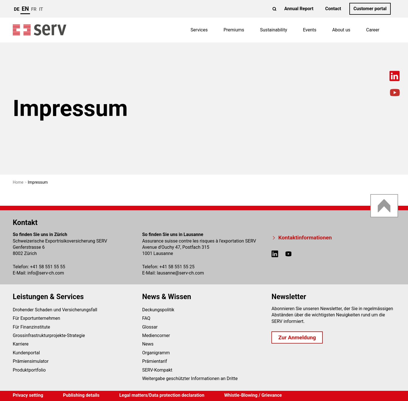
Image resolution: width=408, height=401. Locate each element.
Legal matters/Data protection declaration (161, 395)
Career (372, 30)
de (16, 9)
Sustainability (273, 30)
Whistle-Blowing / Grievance (253, 395)
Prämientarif (154, 361)
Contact (333, 8)
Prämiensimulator (30, 361)
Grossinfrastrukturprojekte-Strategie (49, 335)
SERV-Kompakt (157, 370)
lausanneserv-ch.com (180, 273)
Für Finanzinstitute (31, 327)
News (148, 344)
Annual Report (298, 8)
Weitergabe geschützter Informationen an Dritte (190, 378)
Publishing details (81, 395)
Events (309, 30)
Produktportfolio (29, 370)
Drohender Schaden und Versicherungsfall (55, 309)
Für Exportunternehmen (36, 318)
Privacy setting (28, 395)
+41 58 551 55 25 (177, 266)
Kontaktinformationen (305, 237)
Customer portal (369, 8)
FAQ (146, 318)
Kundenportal (26, 352)
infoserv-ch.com (45, 273)
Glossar (150, 327)
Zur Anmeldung (297, 337)
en (25, 8)
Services (199, 30)
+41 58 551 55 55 (47, 266)
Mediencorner (156, 335)
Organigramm (156, 352)
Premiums (234, 30)
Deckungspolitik (158, 309)
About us (341, 30)
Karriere (21, 344)
